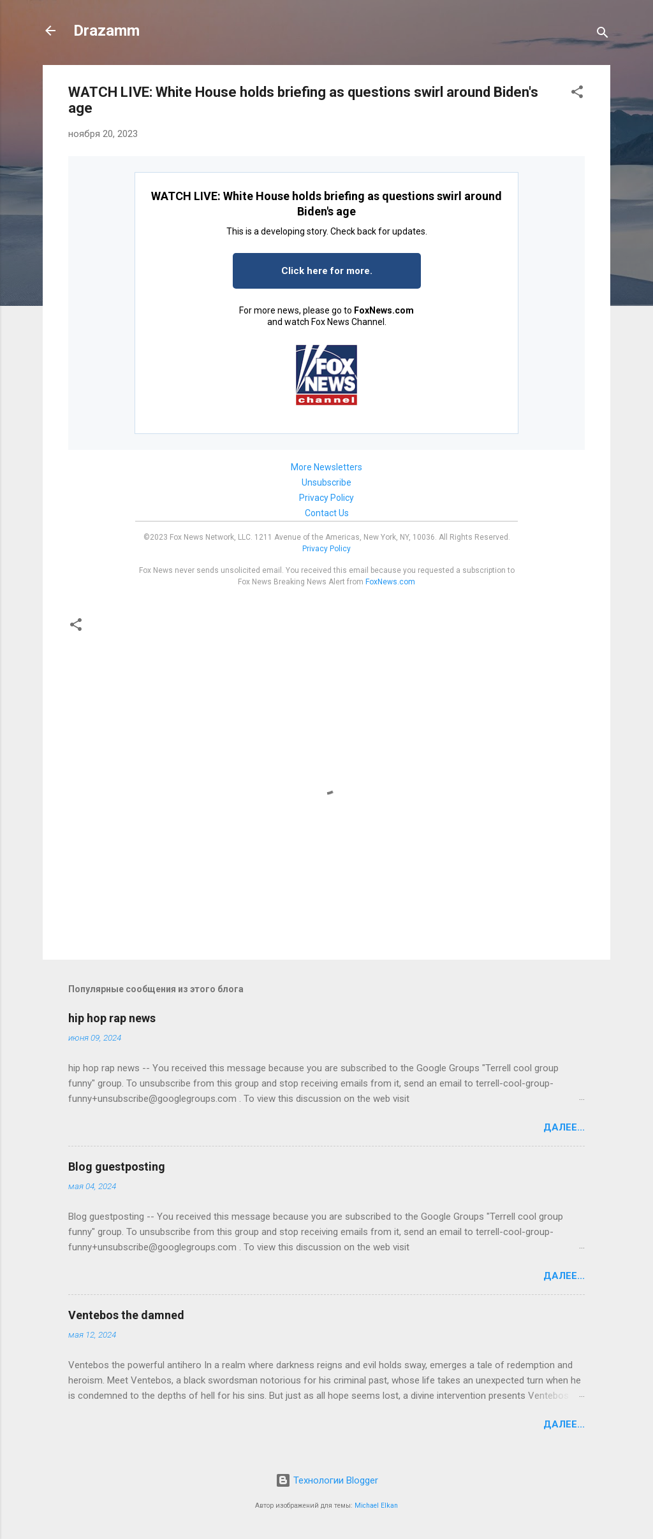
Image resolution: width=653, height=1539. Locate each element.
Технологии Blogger (326, 1480)
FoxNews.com (384, 310)
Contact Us (327, 513)
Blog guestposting (116, 1166)
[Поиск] (602, 34)
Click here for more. (326, 271)
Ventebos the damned (126, 1315)
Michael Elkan (376, 1505)
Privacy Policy (326, 498)
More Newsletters (326, 467)
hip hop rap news (112, 1018)
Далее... (564, 1127)
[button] (577, 94)
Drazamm (106, 31)
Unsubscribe (326, 482)
